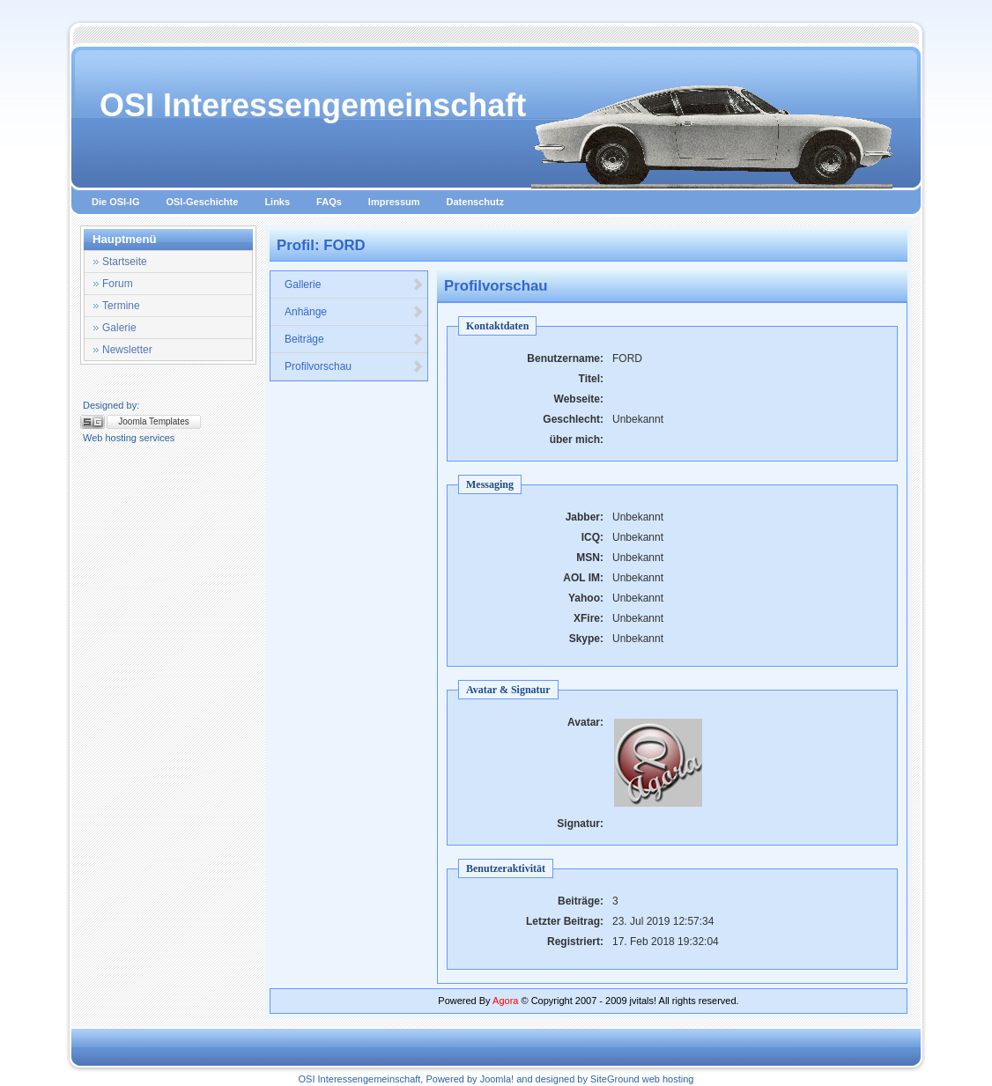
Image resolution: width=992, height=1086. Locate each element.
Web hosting (110, 437)
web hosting (668, 1079)
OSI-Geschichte (202, 201)
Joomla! (497, 1079)
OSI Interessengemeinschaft (313, 105)
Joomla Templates (153, 421)
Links (277, 201)
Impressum (394, 201)
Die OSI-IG (115, 201)
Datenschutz (475, 201)
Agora (505, 1000)
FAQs (329, 201)
